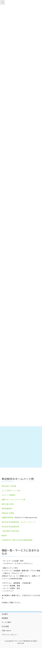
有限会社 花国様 (8, 513)
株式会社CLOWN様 (9, 486)
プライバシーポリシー (9, 634)
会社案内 (5, 614)
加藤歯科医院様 (7, 517)
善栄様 (4, 535)
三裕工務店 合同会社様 (10, 531)
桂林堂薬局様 (7, 508)
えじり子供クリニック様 (11, 490)
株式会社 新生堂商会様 (10, 526)
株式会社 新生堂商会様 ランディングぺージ (19, 522)
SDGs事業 (5, 626)
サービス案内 (6, 622)
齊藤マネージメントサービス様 (13, 499)
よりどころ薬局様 (8, 495)
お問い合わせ (6, 630)
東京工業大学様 (7, 504)
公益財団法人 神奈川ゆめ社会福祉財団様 (17, 540)
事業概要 (5, 618)
